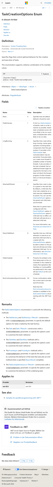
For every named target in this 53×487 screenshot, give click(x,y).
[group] (26, 205)
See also (6, 35)
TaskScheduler (45, 123)
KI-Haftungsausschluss (9, 474)
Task (10, 328)
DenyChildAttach (39, 211)
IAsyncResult (30, 360)
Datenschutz (6, 478)
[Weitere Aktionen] (49, 8)
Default (40, 272)
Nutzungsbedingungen (9, 481)
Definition (7, 24)
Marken (34, 481)
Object (13, 86)
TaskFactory (13, 317)
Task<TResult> (21, 328)
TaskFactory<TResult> (30, 317)
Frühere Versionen (26, 474)
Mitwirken (45, 474)
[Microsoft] (26, 3)
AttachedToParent (39, 198)
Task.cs (10, 51)
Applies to (7, 32)
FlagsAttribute (15, 95)
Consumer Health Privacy (23, 478)
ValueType (23, 86)
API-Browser (20, 8)
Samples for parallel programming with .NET (23, 398)
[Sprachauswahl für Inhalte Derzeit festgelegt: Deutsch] (7, 469)
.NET (10, 8)
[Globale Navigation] (2, 3)
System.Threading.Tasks (18, 46)
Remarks (6, 30)
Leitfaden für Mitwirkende (14, 419)
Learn (4, 8)
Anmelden (47, 3)
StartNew (12, 339)
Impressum (23, 481)
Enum (32, 86)
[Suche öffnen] (41, 3)
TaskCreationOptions (40, 294)
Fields (5, 27)
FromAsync (13, 350)
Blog (36, 474)
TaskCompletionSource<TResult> (22, 364)
